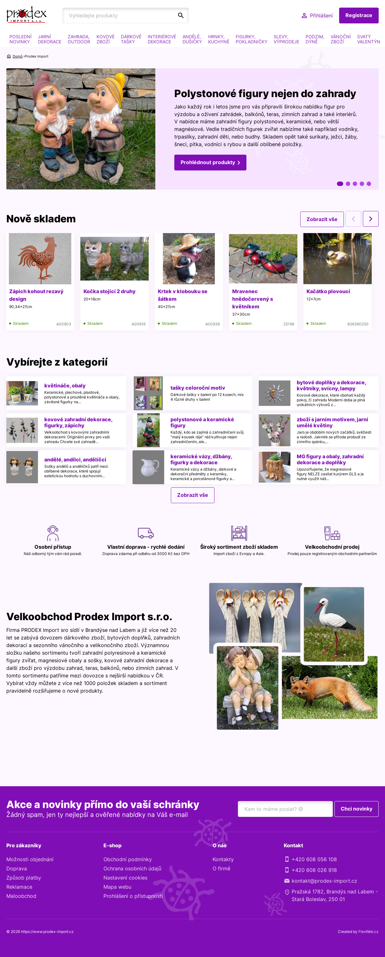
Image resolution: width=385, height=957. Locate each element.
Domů (17, 56)
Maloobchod (21, 896)
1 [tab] (340, 184)
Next (371, 219)
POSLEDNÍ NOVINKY (20, 39)
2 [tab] (348, 184)
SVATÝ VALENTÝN (368, 39)
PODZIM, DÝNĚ (315, 39)
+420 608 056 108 (314, 859)
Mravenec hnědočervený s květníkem (253, 299)
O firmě (221, 868)
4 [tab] (362, 184)
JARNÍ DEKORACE (49, 39)
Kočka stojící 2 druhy (110, 291)
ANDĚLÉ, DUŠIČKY (192, 39)
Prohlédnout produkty (208, 163)
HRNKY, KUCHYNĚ (218, 39)
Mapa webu (117, 887)
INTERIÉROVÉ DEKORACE (162, 39)
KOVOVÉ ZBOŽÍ (105, 39)
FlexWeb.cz (368, 931)
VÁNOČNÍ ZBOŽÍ (341, 39)
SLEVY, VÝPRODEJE (286, 39)
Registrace (358, 15)
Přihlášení (321, 15)
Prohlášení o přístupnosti (133, 896)
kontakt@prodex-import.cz (324, 881)
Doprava (16, 868)
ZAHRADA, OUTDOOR (79, 39)
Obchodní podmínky (127, 859)
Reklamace (19, 887)
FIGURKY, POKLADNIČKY (251, 39)
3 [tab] (355, 184)
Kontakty (223, 859)
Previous (353, 219)
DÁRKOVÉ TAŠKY (131, 39)
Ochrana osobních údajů (132, 868)
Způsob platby (23, 877)
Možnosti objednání (29, 859)
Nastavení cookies (125, 877)
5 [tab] (369, 184)
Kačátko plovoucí (330, 291)
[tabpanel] (192, 129)
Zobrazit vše (322, 219)
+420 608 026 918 (314, 870)
